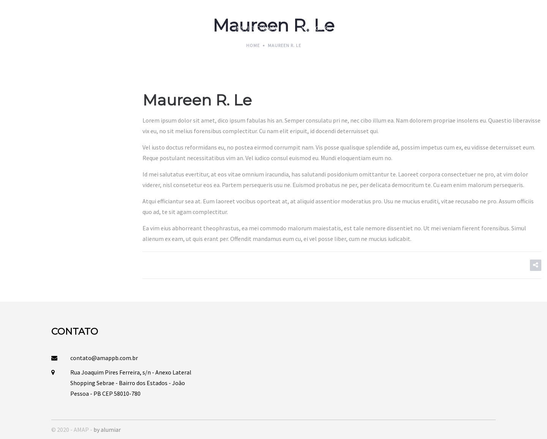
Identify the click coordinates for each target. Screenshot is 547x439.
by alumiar (107, 429)
